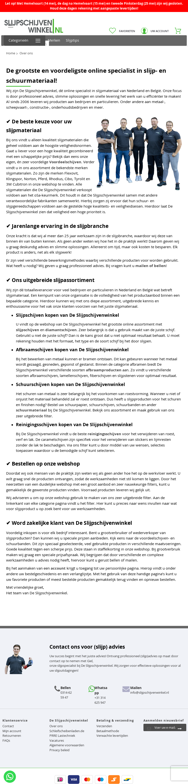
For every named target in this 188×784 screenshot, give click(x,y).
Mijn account (11, 731)
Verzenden (104, 726)
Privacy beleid (59, 750)
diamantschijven (61, 329)
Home (10, 53)
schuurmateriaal (31, 410)
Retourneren (11, 735)
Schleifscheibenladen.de (66, 731)
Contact (8, 726)
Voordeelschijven (65, 161)
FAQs (6, 740)
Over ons (56, 726)
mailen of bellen (150, 265)
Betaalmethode (107, 731)
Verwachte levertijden (112, 735)
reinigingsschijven (104, 433)
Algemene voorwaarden (66, 745)
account (58, 568)
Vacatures (56, 740)
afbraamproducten (103, 370)
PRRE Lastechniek (62, 735)
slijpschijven (27, 329)
